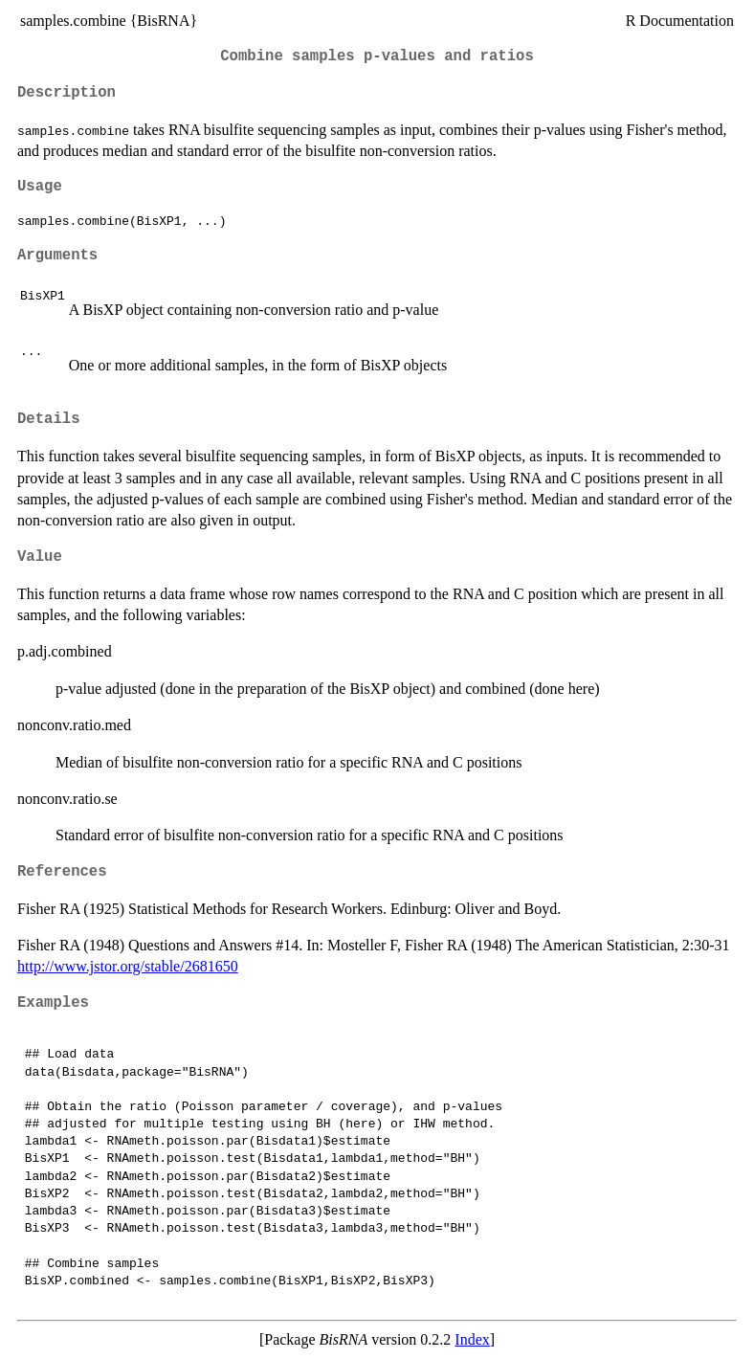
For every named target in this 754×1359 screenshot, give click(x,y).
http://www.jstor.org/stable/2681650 (127, 966)
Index (472, 1339)
